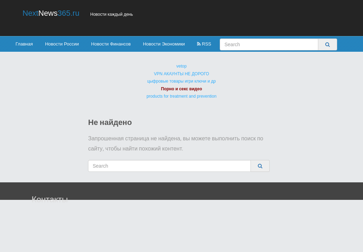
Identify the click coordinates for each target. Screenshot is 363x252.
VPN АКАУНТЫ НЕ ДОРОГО (181, 73)
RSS (204, 44)
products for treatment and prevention (181, 96)
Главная (24, 44)
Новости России (62, 44)
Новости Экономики (164, 44)
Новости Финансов (111, 44)
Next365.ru (51, 13)
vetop (181, 66)
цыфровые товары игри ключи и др (181, 81)
